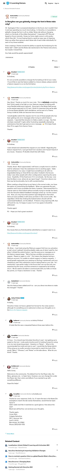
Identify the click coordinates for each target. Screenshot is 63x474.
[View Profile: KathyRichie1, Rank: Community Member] (8, 282)
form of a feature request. (18, 310)
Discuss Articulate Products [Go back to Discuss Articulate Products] (11, 8)
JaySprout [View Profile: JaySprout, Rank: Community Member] (16, 320)
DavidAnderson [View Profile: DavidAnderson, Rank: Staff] (20, 453)
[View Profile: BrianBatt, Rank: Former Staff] (8, 73)
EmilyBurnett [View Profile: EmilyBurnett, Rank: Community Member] (15, 366)
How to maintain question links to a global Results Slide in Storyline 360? (31, 456)
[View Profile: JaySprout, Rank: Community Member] (11, 321)
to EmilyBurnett (37, 394)
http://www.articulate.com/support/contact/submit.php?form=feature (31, 87)
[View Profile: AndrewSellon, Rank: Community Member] (7, 17)
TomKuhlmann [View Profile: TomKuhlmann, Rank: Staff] (20, 469)
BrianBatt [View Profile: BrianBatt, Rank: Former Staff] (14, 72)
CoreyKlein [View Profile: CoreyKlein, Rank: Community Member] (14, 335)
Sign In (57, 3)
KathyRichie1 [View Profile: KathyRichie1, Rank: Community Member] (15, 281)
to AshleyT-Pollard (37, 320)
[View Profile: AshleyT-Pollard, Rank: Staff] (8, 298)
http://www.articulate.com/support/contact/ (22, 233)
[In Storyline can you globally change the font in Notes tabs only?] (14, 74)
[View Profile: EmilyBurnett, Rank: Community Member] (8, 367)
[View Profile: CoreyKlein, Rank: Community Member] (8, 336)
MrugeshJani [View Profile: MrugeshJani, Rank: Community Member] (22, 464)
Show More (9, 433)
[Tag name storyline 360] (9, 57)
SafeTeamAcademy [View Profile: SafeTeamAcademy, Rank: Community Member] (24, 458)
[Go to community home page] (16, 3)
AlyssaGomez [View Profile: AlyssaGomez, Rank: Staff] (22, 447)
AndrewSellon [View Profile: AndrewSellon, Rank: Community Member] (14, 15)
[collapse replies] (4, 72)
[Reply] (55, 61)
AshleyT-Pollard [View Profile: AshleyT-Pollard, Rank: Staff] (15, 298)
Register (50, 3)
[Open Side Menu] (4, 3)
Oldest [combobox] (57, 67)
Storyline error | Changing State (19, 461)
